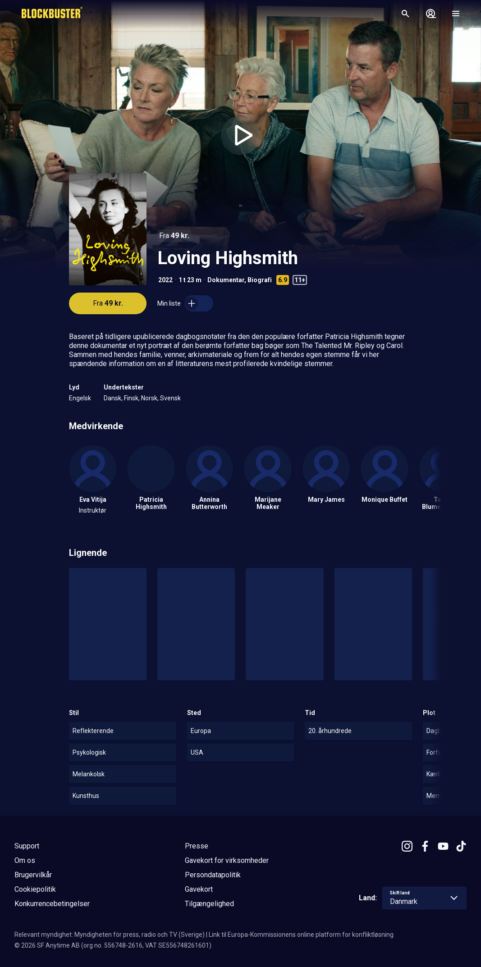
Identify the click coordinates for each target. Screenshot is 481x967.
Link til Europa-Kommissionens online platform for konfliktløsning (301, 934)
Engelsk (80, 398)
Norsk (149, 398)
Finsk (131, 398)
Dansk (112, 398)
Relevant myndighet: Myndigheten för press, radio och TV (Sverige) (109, 934)
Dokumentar (225, 280)
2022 (165, 280)
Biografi (259, 280)
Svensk (170, 398)
